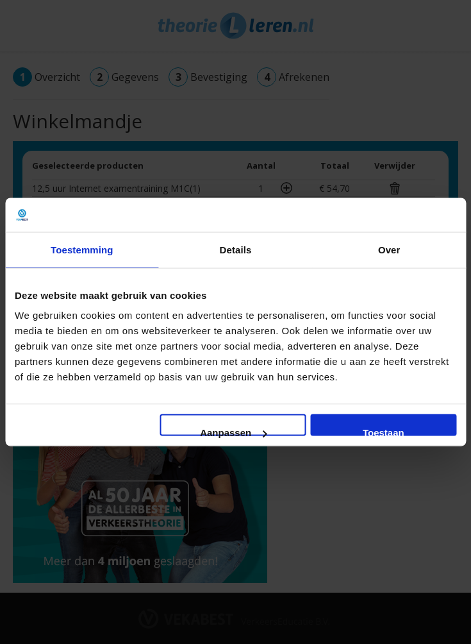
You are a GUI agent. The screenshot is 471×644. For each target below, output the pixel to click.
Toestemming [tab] (82, 249)
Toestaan (383, 431)
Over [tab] (389, 249)
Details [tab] (236, 249)
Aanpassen (233, 431)
